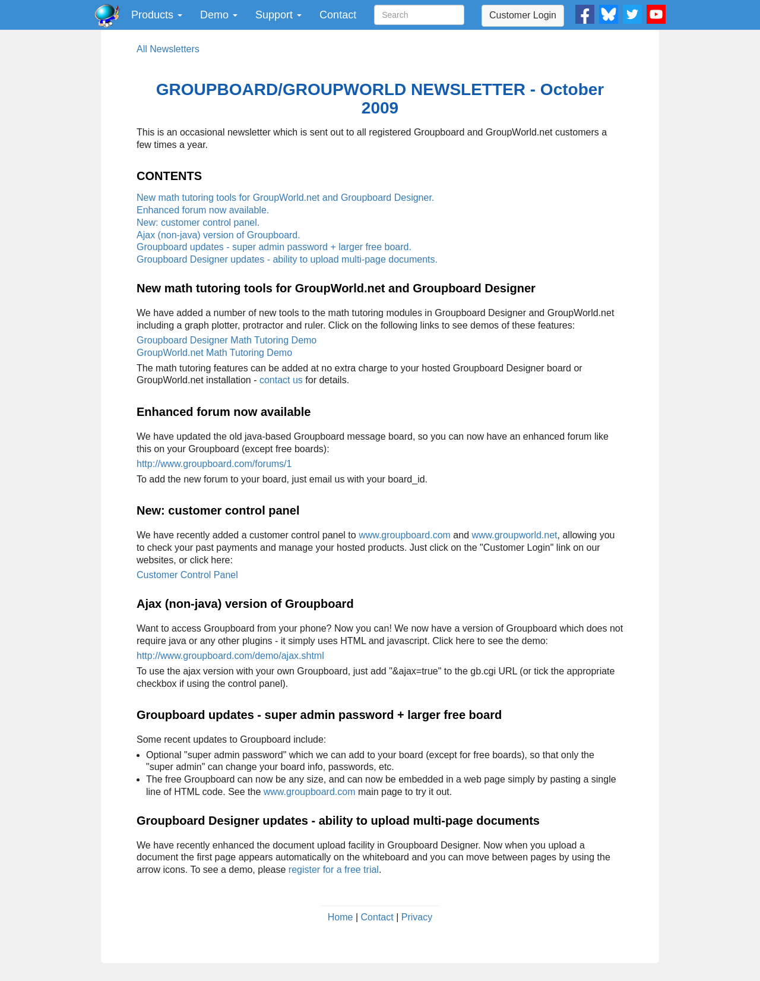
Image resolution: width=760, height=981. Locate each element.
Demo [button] (219, 15)
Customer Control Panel (187, 575)
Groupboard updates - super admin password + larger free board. (274, 247)
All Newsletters (168, 49)
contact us (281, 380)
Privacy (416, 917)
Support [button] (278, 15)
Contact (337, 15)
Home (340, 917)
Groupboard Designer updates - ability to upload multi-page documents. (287, 259)
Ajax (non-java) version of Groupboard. (218, 235)
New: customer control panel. (198, 222)
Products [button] (156, 15)
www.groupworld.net (514, 535)
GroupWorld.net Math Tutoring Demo (214, 353)
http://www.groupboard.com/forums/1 (214, 464)
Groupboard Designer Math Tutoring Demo (226, 340)
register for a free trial (334, 870)
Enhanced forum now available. (203, 210)
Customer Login (522, 15)
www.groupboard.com (405, 535)
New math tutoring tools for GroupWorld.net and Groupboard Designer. (285, 198)
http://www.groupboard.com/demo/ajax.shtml (230, 656)
